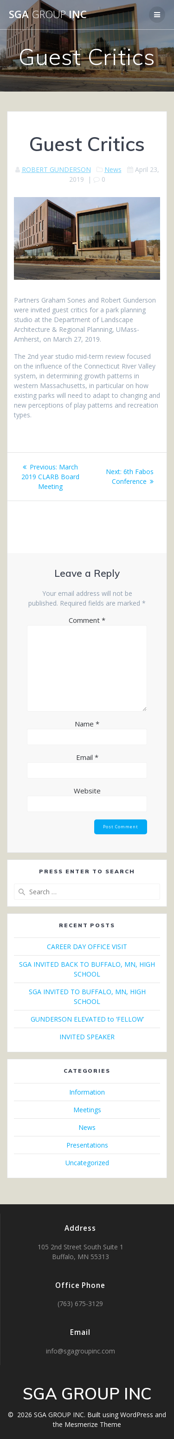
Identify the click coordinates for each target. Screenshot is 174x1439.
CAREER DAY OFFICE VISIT (87, 946)
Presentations (87, 1145)
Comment (87, 620)
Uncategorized (87, 1162)
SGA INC (48, 14)
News (113, 169)
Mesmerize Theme (92, 1424)
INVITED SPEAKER (87, 1036)
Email (87, 757)
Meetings (87, 1109)
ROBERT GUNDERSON (56, 169)
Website (87, 790)
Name (87, 723)
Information (87, 1092)
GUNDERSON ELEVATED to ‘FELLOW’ (87, 1019)
